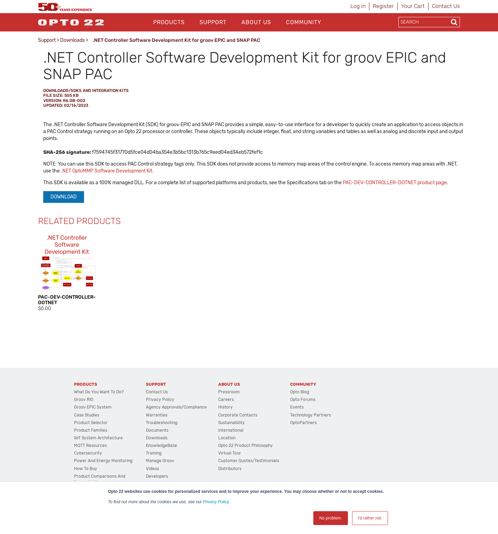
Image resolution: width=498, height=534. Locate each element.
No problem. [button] (330, 518)
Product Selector (91, 422)
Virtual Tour (229, 453)
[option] (67, 272)
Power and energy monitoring (103, 460)
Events (297, 407)
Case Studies (86, 415)
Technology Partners (310, 415)
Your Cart (413, 6)
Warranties (156, 415)
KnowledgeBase (161, 445)
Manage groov (160, 460)
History (225, 407)
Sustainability (231, 422)
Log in (358, 6)
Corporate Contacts (237, 415)
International (230, 430)
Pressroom (229, 392)
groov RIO (83, 399)
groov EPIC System (93, 407)
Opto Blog (299, 392)
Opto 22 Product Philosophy (245, 445)
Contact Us (446, 6)
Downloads (72, 40)
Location (227, 437)
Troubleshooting (161, 422)
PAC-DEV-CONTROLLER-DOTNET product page (395, 183)
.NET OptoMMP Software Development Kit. (107, 171)
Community (303, 22)
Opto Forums (302, 399)
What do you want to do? (98, 392)
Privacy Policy (216, 501)
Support (213, 22)
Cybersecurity (88, 453)
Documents (157, 430)
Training (154, 453)
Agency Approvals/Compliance (176, 407)
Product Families (90, 430)
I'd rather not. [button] (370, 518)
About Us (256, 22)
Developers (157, 476)
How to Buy (85, 468)
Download (63, 197)
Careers (226, 399)
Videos (152, 468)
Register (383, 6)
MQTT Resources (90, 445)
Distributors (229, 468)
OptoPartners (303, 422)
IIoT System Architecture (98, 437)
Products (169, 22)
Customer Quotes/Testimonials (248, 460)
